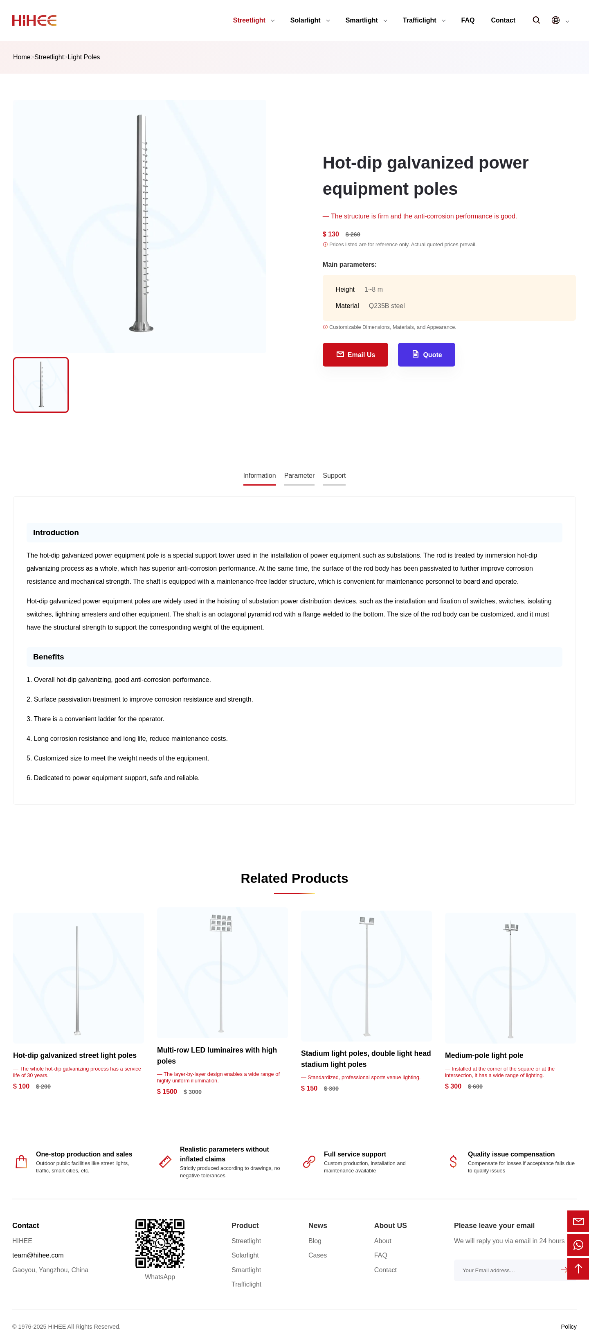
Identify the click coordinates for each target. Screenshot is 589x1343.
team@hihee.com (38, 1255)
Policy (569, 1326)
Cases (317, 1255)
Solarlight (310, 20)
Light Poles (83, 57)
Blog (314, 1240)
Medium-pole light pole (484, 1055)
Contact (503, 20)
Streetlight (253, 20)
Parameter (299, 475)
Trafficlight (424, 20)
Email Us (355, 354)
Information (259, 475)
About (382, 1240)
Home (22, 57)
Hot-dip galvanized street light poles (75, 1055)
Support (334, 475)
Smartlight (366, 20)
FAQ (468, 20)
